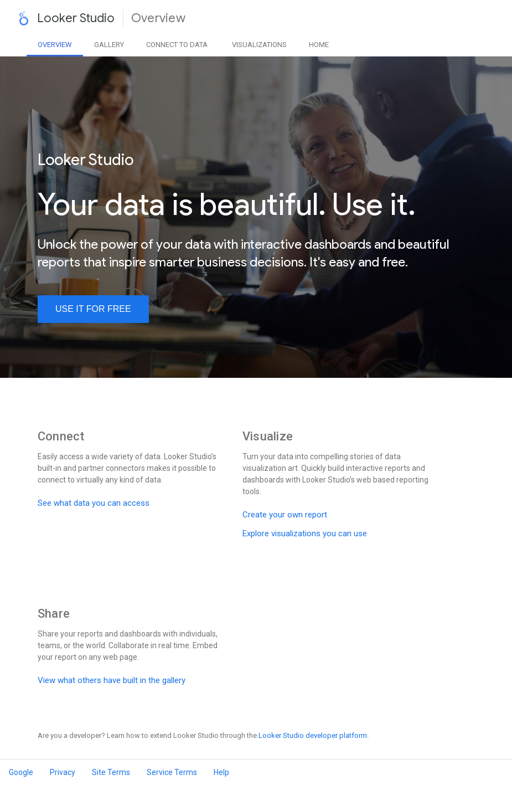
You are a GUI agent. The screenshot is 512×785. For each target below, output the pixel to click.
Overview (55, 44)
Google (21, 772)
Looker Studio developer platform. (313, 735)
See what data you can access (93, 503)
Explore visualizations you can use (304, 533)
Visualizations (259, 44)
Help (221, 772)
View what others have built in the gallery (111, 680)
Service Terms (172, 772)
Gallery (109, 44)
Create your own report (284, 515)
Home (319, 44)
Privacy (62, 772)
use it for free (93, 309)
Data (177, 44)
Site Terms (111, 772)
